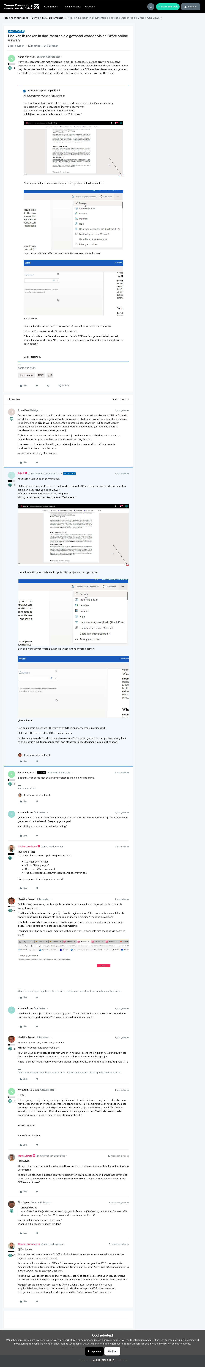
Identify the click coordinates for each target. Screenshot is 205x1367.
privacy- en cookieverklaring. (174, 1343)
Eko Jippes (23, 1202)
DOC (40, 375)
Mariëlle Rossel (26, 899)
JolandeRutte (25, 812)
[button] (168, 6)
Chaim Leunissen (27, 846)
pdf (50, 375)
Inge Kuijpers (25, 1155)
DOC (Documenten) (53, 17)
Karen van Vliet (26, 56)
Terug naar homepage (15, 17)
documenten (27, 375)
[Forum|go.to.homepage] (21, 6)
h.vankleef (23, 410)
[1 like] (34, 755)
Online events (73, 6)
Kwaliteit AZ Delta (28, 1090)
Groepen (90, 6)
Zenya (35, 17)
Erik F (21, 473)
